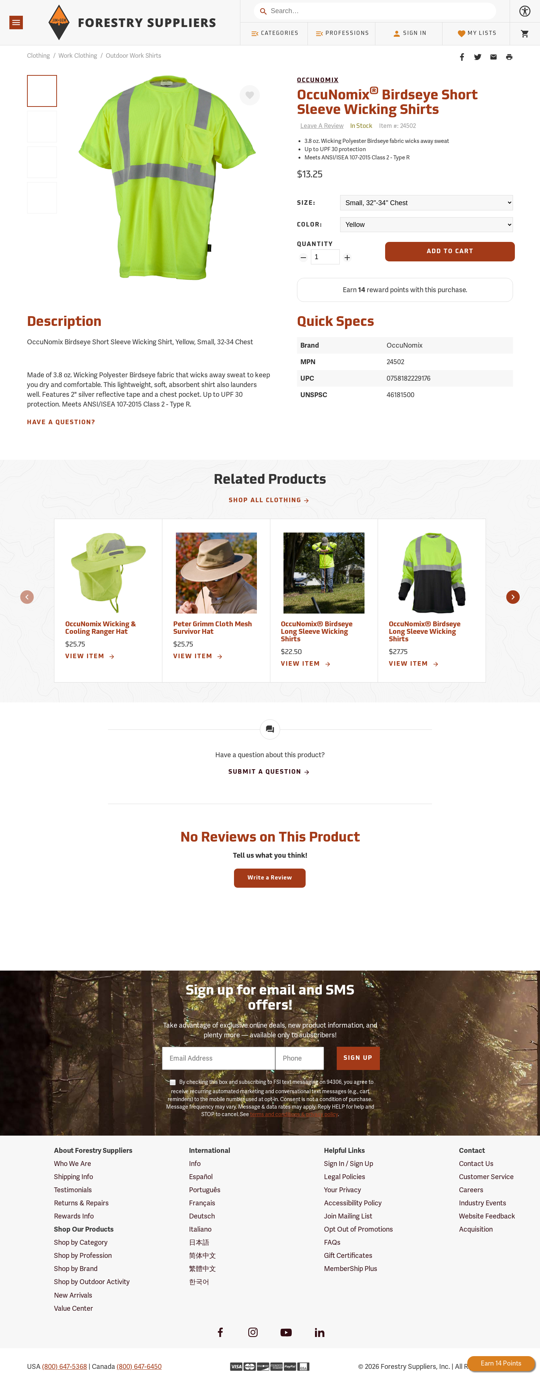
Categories (274, 33)
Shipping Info (73, 1177)
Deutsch (202, 1216)
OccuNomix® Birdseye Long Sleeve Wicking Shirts (316, 632)
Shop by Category (81, 1242)
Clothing (38, 56)
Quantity (315, 245)
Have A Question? (61, 423)
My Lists (477, 33)
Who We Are (72, 1164)
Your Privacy (342, 1190)
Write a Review (270, 878)
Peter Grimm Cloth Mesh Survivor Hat (212, 628)
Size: (306, 203)
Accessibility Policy (353, 1203)
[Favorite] (250, 95)
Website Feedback (487, 1216)
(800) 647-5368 (64, 1366)
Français (202, 1203)
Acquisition (476, 1229)
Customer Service (486, 1177)
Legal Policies (344, 1177)
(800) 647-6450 (139, 1366)
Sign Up (358, 1058)
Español (201, 1177)
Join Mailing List (348, 1216)
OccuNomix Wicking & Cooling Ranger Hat (100, 628)
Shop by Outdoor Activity (92, 1282)
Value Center (73, 1308)
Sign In (409, 33)
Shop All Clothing (269, 500)
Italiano (200, 1229)
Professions (342, 33)
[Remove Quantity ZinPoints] (303, 257)
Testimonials (73, 1190)
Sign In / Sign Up (348, 1164)
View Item (90, 656)
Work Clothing (77, 56)
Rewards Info (74, 1216)
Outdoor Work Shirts (133, 56)
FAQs (332, 1242)
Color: (309, 225)
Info (195, 1164)
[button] (27, 597)
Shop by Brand (76, 1269)
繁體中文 (202, 1269)
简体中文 (202, 1255)
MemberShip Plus (350, 1269)
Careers (471, 1190)
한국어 (199, 1282)
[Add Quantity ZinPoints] (347, 257)
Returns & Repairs (81, 1203)
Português (204, 1190)
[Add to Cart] (450, 251)
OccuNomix (318, 81)
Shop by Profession (83, 1255)
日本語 (199, 1242)
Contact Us (476, 1164)
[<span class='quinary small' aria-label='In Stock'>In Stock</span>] (361, 126)
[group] (42, 91)
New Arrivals (73, 1295)
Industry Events (482, 1203)
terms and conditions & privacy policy (294, 1114)
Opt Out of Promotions (358, 1229)
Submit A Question (269, 772)
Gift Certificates (348, 1255)
